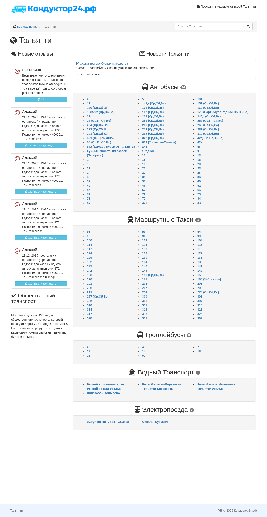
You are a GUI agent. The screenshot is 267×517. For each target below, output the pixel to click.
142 (89, 270)
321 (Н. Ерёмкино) (100, 138)
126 (144, 253)
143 (144, 270)
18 (41, 99)
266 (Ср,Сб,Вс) (153, 125)
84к (144, 146)
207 (144, 288)
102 (144, 240)
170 (89, 279)
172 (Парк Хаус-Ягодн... (40, 145)
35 (144, 177)
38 (144, 181)
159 (199, 275)
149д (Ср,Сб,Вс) (154, 103)
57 (144, 355)
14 (88, 159)
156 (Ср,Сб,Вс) (153, 275)
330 (199, 203)
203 (199, 283)
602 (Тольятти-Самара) (159, 142)
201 (89, 283)
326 (199, 314)
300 (144, 296)
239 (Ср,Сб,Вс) (153, 116)
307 (199, 301)
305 (89, 301)
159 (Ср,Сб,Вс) (208, 103)
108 (199, 240)
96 (144, 236)
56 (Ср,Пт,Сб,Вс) (99, 142)
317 (89, 314)
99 (199, 236)
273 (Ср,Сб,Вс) (153, 129)
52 (199, 185)
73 (199, 194)
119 (199, 249)
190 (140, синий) (209, 279)
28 (199, 172)
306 (144, 301)
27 (144, 172)
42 (88, 185)
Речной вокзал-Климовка (216, 384)
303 (199, 296)
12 (144, 155)
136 (199, 262)
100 (89, 240)
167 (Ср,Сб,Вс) (153, 112)
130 (144, 257)
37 (88, 181)
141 (199, 266)
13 (199, 155)
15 (144, 159)
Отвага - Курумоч (155, 422)
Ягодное (148, 151)
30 (88, 177)
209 (199, 288)
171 (144, 279)
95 (88, 236)
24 (88, 172)
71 (88, 194)
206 (89, 288)
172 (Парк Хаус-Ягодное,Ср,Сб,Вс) (222, 112)
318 (144, 314)
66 (199, 190)
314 (89, 309)
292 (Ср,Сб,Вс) (153, 133)
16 (199, 159)
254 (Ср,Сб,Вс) (97, 125)
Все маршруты (27, 26)
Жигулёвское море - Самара (108, 422)
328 (89, 318)
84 (199, 198)
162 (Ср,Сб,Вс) (208, 107)
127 (199, 253)
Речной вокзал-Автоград (105, 384)
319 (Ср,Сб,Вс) (208, 133)
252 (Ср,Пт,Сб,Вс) (210, 120)
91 (88, 231)
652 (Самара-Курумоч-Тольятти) (111, 146)
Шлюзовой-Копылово (103, 393)
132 (89, 262)
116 (199, 244)
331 (144, 318)
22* (89, 116)
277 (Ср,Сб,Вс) (97, 296)
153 (89, 275)
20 (199, 164)
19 (144, 164)
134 (144, 262)
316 (199, 309)
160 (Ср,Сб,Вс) (97, 107)
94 (199, 231)
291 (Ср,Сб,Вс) (97, 133)
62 (144, 190)
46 (144, 185)
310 (89, 305)
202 (144, 283)
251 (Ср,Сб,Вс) (153, 120)
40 (199, 181)
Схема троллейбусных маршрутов (102, 63)
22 (144, 168)
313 (199, 305)
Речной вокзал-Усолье (104, 388)
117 (89, 249)
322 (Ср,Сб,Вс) (153, 138)
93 (144, 231)
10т (199, 99)
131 (199, 257)
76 (88, 198)
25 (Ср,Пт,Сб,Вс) (99, 120)
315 (144, 309)
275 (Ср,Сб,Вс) (208, 292)
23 (199, 168)
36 (199, 177)
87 (88, 203)
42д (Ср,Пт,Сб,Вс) (210, 138)
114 (89, 244)
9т (199, 146)
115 (144, 244)
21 (88, 168)
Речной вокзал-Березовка (161, 384)
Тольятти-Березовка (157, 388)
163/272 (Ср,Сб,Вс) (100, 112)
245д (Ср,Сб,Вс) (209, 116)
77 (144, 198)
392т (200, 318)
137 (89, 266)
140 (144, 266)
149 (199, 270)
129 (89, 257)
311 (144, 305)
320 (144, 203)
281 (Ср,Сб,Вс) (208, 129)
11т (89, 103)
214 (144, 292)
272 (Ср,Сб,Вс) (97, 129)
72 (144, 194)
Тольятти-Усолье (210, 388)
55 (88, 190)
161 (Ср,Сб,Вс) (153, 107)
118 (144, 249)
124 (89, 253)
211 (89, 292)
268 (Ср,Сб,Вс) (208, 125)
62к (199, 142)
